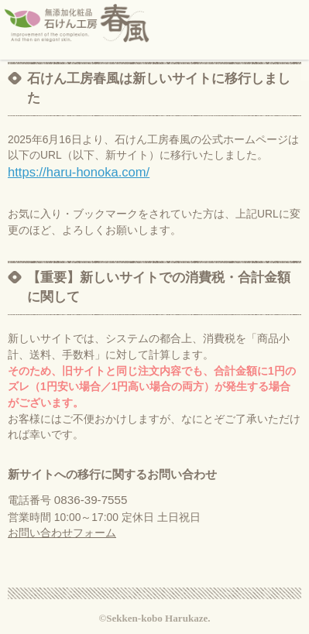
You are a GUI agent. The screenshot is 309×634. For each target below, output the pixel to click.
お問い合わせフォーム (62, 532)
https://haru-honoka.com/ (78, 172)
